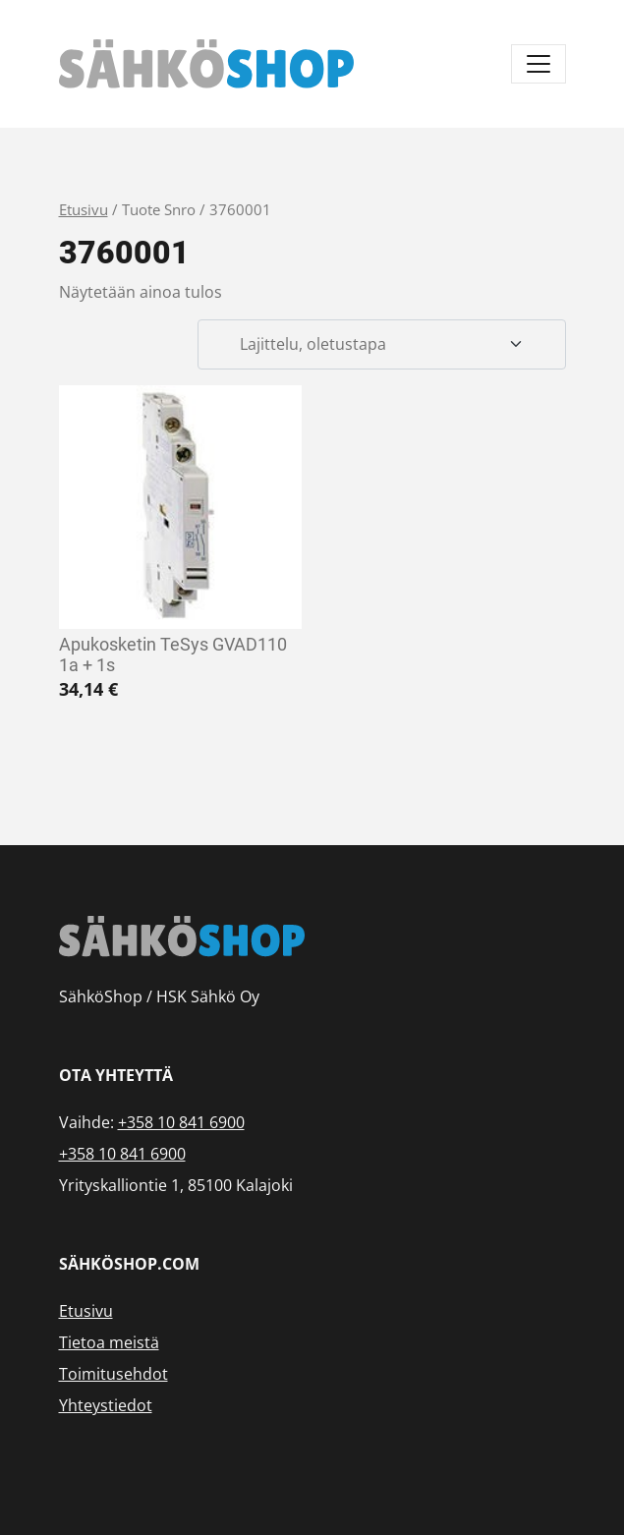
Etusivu (83, 209)
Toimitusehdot (113, 1374)
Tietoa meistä (109, 1342)
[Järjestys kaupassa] (381, 344)
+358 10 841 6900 (181, 1122)
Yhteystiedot (105, 1405)
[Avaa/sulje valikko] (538, 64)
